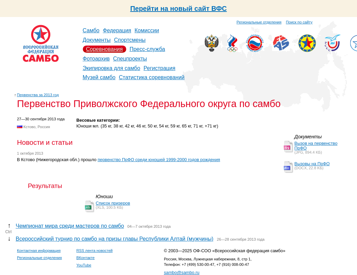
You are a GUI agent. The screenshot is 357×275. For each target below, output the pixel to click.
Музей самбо (99, 77)
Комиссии (147, 30)
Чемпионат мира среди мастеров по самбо (70, 226)
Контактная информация (39, 250)
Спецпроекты (130, 59)
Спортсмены (130, 40)
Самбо (91, 30)
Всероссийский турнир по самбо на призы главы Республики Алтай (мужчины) (114, 239)
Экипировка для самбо (111, 68)
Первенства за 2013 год (38, 95)
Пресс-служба (147, 49)
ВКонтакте (85, 258)
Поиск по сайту (299, 22)
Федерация (117, 30)
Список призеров (113, 203)
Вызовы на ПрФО (312, 163)
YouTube (83, 265)
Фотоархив (96, 59)
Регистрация (159, 68)
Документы (97, 40)
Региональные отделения (259, 22)
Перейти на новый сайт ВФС (178, 8)
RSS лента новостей (94, 250)
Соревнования (104, 49)
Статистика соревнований (152, 77)
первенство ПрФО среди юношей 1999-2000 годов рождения (159, 159)
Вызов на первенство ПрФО (316, 146)
